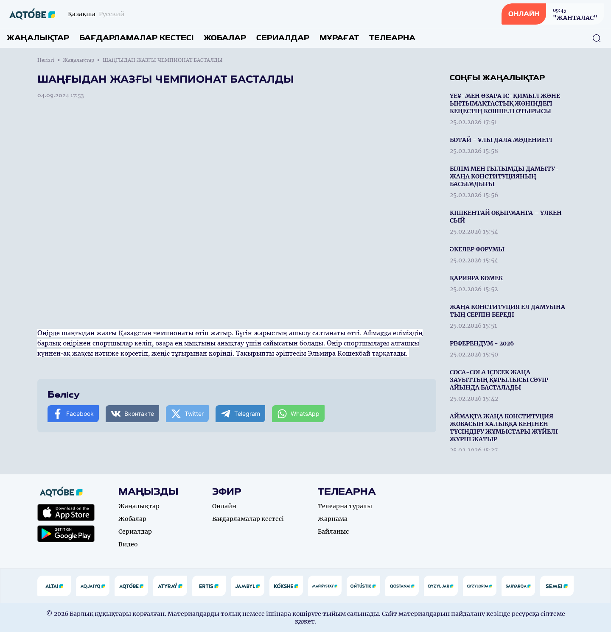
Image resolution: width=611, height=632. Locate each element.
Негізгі (45, 60)
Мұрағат (339, 38)
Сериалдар (282, 38)
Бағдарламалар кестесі (136, 38)
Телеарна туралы (345, 506)
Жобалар (225, 38)
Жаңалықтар (38, 38)
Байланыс (333, 531)
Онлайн (224, 506)
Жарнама (333, 519)
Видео (128, 544)
